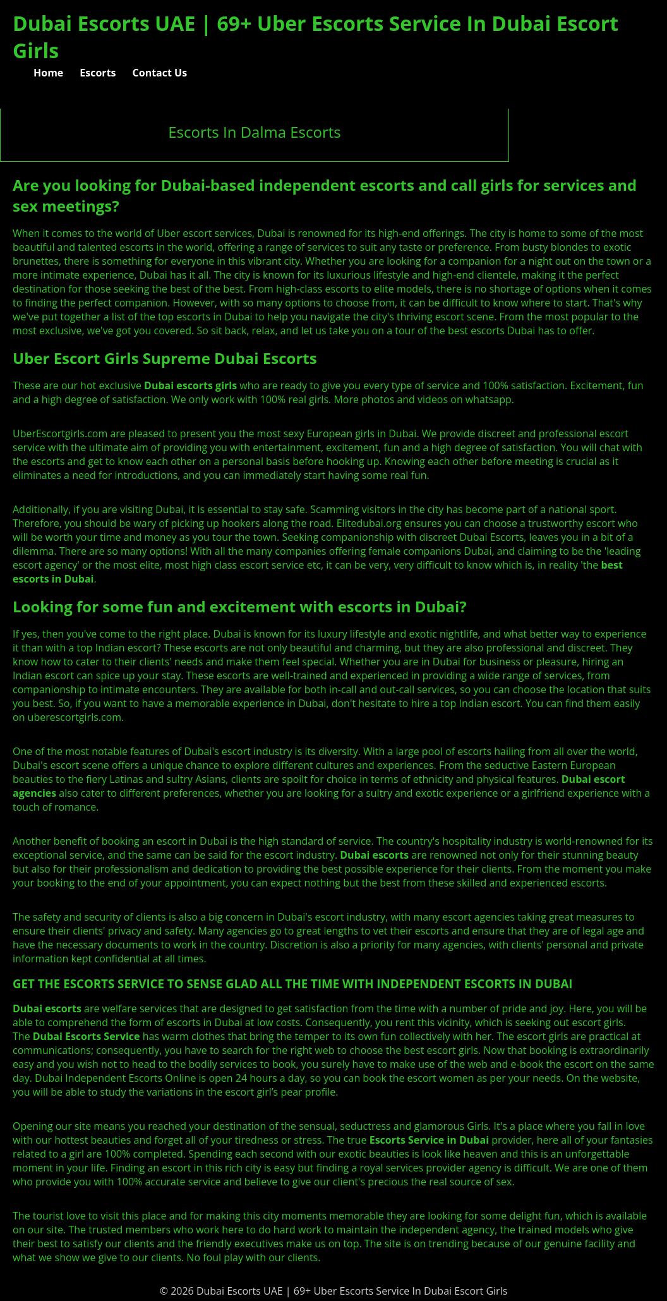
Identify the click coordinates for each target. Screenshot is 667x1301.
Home (48, 73)
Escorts (98, 73)
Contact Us (160, 73)
